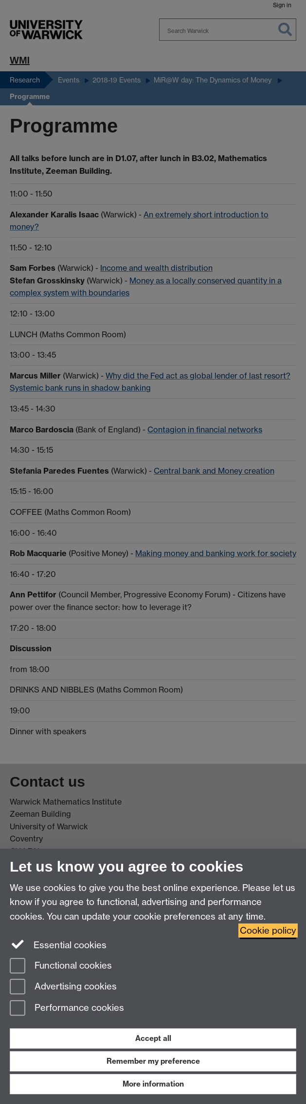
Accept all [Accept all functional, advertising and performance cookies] (153, 1038)
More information (153, 1083)
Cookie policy (268, 930)
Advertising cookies (63, 987)
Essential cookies (58, 944)
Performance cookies (67, 1009)
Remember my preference (153, 1061)
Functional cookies (61, 966)
